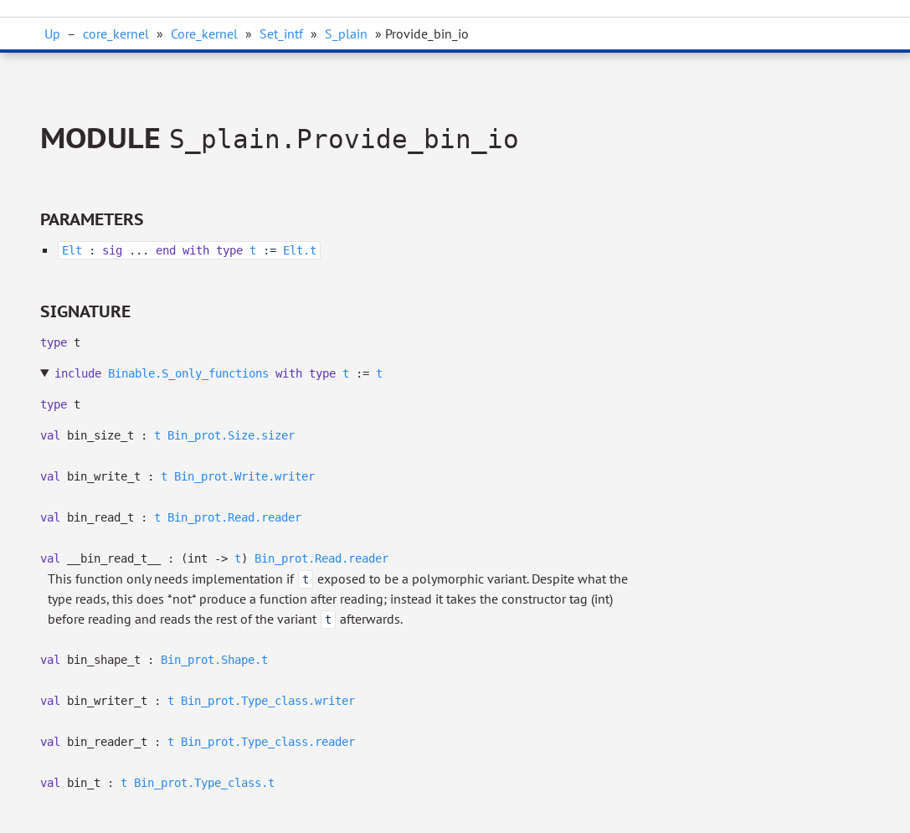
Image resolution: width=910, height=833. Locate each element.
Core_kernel (204, 33)
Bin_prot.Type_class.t (204, 782)
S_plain (346, 33)
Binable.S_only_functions (188, 373)
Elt (72, 250)
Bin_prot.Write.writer (244, 476)
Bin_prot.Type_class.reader (268, 741)
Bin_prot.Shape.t (214, 659)
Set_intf (281, 33)
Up (52, 33)
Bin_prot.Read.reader (234, 517)
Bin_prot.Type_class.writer (268, 700)
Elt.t (299, 250)
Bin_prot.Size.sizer (231, 435)
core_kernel (116, 33)
